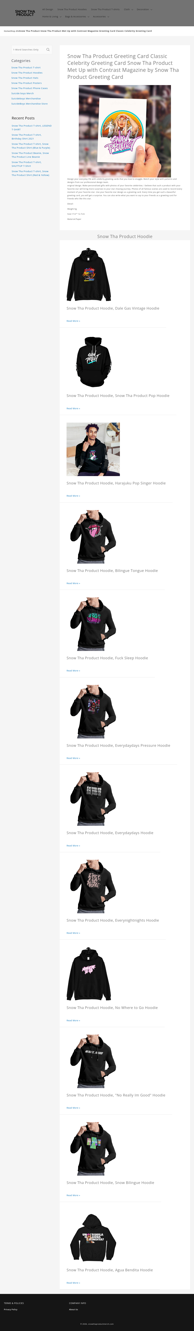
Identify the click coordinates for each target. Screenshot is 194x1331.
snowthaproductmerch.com (101, 1324)
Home (7, 31)
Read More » (73, 320)
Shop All (14, 31)
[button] (128, 9)
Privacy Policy (10, 1309)
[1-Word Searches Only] (28, 49)
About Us (73, 1309)
